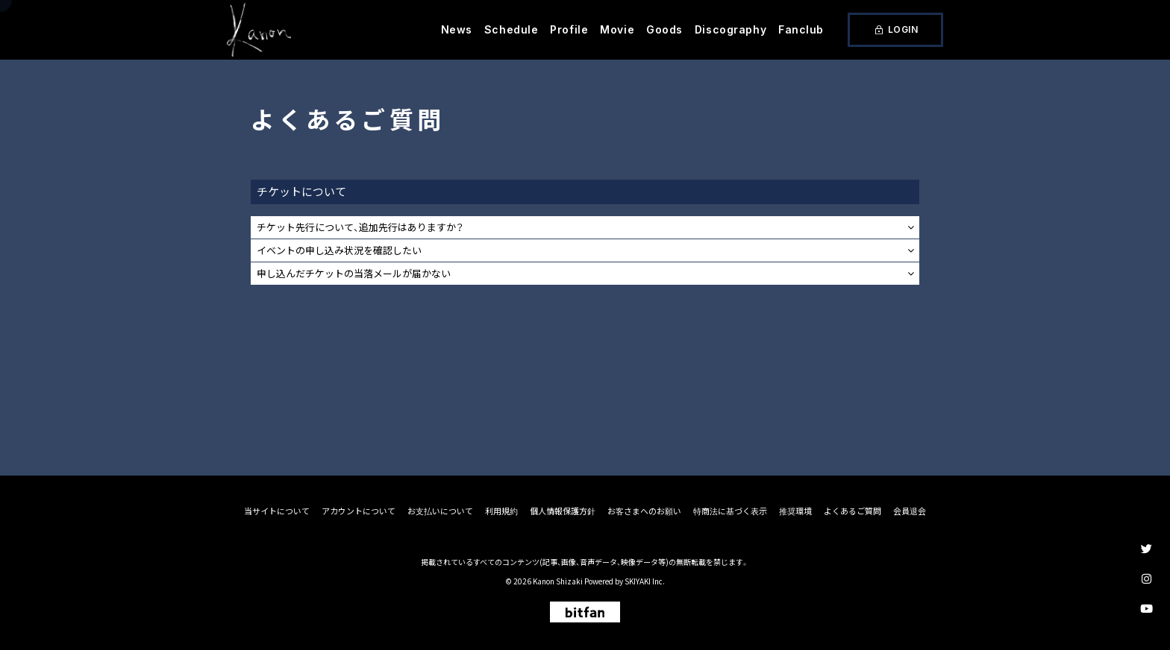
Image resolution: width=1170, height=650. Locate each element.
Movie (617, 29)
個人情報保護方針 (562, 511)
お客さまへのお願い (644, 511)
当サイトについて (277, 511)
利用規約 (501, 511)
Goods (664, 29)
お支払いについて (440, 511)
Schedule (511, 29)
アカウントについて (358, 511)
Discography (730, 29)
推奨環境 (795, 511)
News (456, 29)
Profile (569, 29)
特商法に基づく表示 (730, 511)
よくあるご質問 (852, 511)
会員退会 (909, 511)
